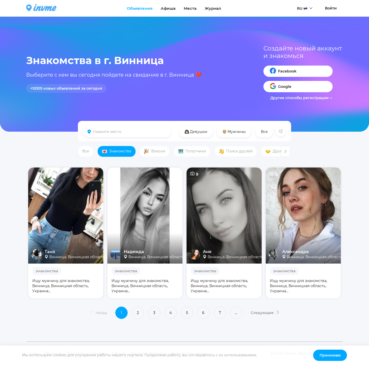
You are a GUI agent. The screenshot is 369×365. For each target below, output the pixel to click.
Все (264, 131)
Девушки (196, 131)
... (236, 312)
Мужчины (234, 131)
